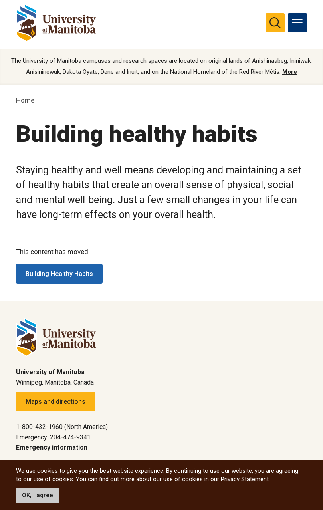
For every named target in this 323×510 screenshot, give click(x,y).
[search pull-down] (275, 22)
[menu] (297, 22)
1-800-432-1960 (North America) (62, 427)
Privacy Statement (245, 479)
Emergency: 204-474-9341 (53, 437)
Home (25, 101)
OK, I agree (37, 495)
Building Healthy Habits (59, 274)
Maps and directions (55, 401)
